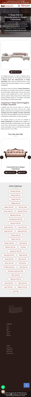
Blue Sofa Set (22, 259)
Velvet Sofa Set (8, 287)
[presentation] (1, 157)
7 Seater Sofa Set (15, 239)
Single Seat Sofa (22, 231)
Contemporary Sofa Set (15, 219)
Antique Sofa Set (15, 195)
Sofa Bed (23, 247)
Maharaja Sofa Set (15, 215)
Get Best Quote (16, 72)
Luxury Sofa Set (22, 227)
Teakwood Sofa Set (15, 279)
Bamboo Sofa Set (10, 247)
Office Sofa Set (15, 275)
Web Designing (23, 394)
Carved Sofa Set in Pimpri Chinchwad (15, 168)
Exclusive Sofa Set (15, 223)
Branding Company (20, 395)
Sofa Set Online (22, 207)
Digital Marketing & (10, 395)
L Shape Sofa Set (15, 199)
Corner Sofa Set (8, 211)
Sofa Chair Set (23, 267)
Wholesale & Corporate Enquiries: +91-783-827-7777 (15, 2)
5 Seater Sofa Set (15, 235)
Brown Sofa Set (9, 263)
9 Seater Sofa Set (9, 243)
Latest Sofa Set (8, 283)
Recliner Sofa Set (23, 211)
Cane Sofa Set (23, 243)
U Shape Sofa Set (15, 203)
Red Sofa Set (22, 263)
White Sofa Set (9, 259)
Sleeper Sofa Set (22, 287)
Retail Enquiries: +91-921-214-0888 (16, 1)
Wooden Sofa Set (15, 191)
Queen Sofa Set (8, 227)
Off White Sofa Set (8, 267)
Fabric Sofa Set (22, 283)
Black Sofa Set (23, 255)
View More (23, 173)
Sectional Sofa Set (9, 255)
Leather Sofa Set (8, 207)
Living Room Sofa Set (15, 251)
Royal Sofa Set (8, 231)
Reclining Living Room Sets (15, 271)
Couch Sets (15, 291)
